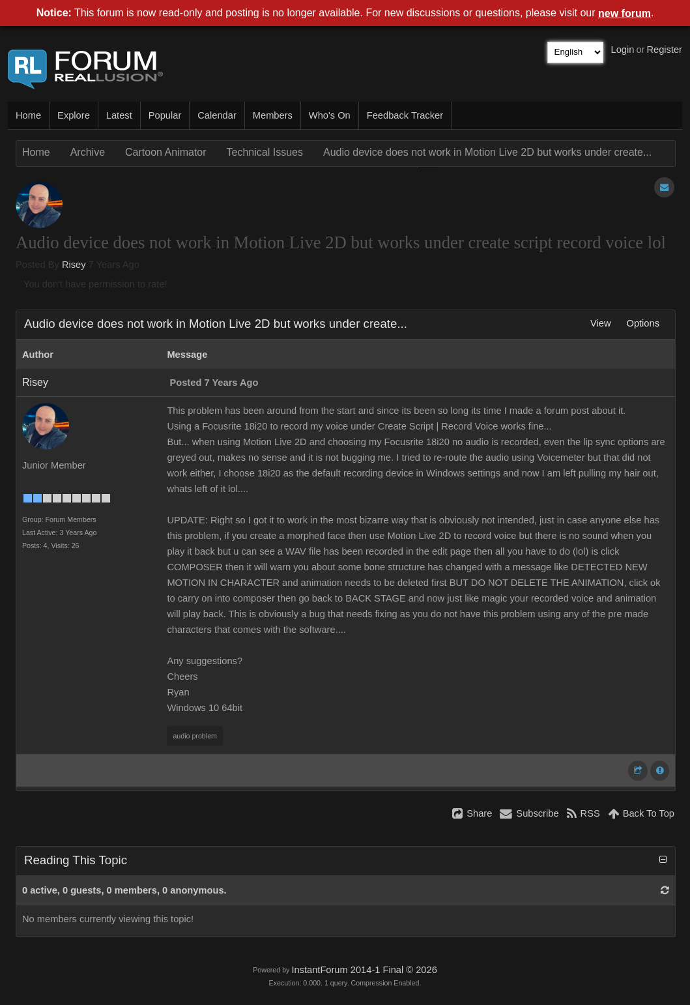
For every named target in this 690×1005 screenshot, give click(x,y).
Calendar (217, 115)
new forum (624, 13)
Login (623, 49)
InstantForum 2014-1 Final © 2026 (364, 970)
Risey (74, 264)
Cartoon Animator (166, 152)
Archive (87, 152)
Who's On (329, 115)
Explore (74, 115)
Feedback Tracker (405, 115)
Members (272, 115)
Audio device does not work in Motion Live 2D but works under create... (487, 152)
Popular (165, 115)
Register (664, 49)
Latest (119, 115)
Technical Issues (265, 152)
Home (28, 115)
